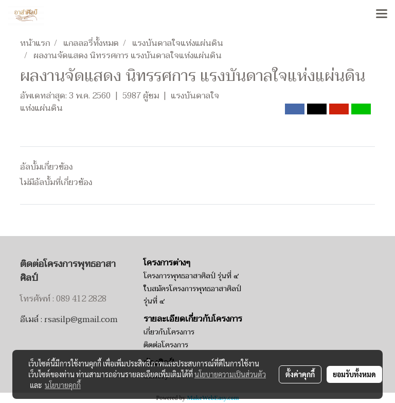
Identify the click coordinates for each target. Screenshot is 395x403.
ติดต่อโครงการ (165, 345)
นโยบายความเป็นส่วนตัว (230, 374)
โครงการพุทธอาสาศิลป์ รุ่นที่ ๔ (191, 276)
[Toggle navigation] (381, 14)
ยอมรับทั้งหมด (354, 374)
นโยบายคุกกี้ (63, 385)
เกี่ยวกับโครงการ (168, 332)
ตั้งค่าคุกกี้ (300, 374)
